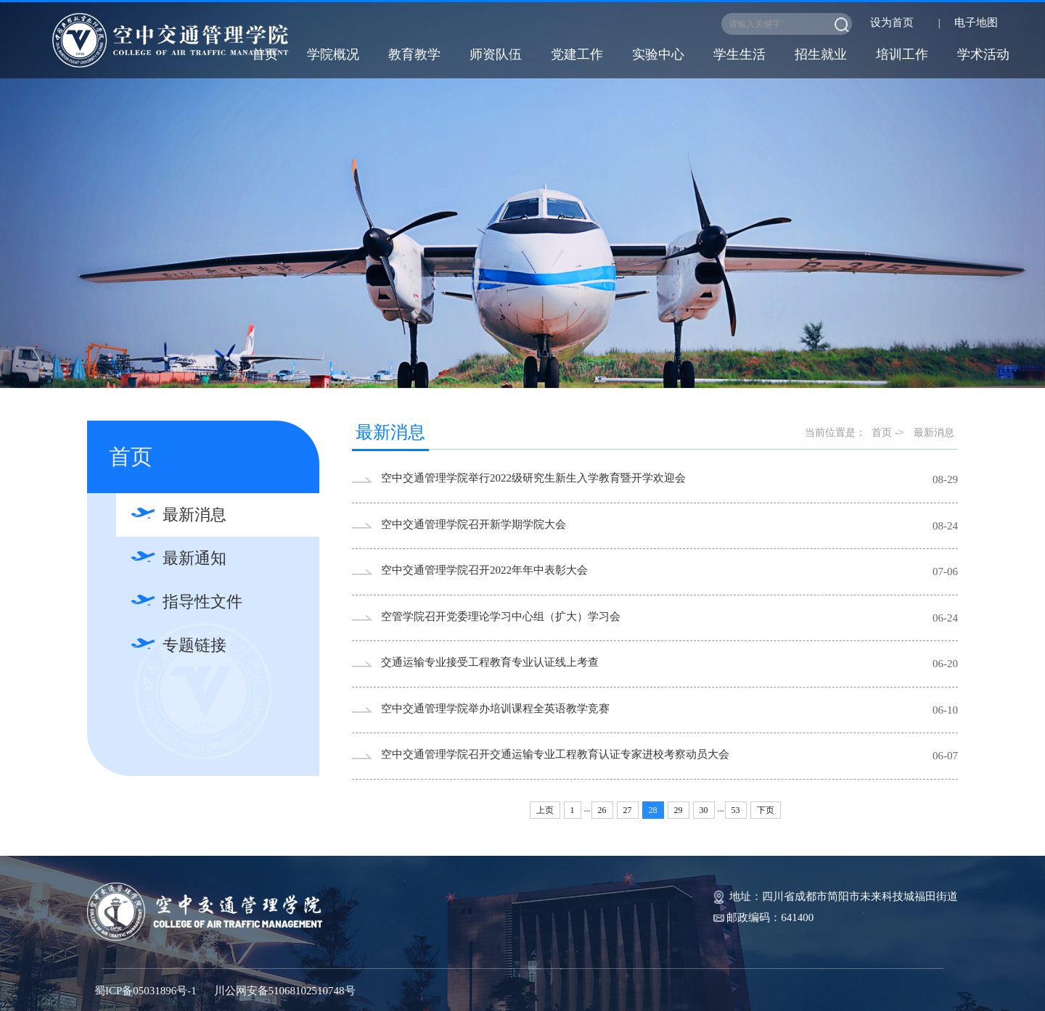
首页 (265, 54)
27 (627, 810)
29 (678, 810)
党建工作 (577, 54)
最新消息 (194, 515)
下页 (765, 810)
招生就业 (821, 54)
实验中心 (658, 54)
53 (736, 810)
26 (602, 810)
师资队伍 (496, 54)
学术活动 (983, 54)
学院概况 (333, 54)
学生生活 (739, 54)
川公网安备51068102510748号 (285, 990)
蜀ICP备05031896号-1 (145, 990)
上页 (545, 810)
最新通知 (194, 558)
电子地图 (976, 22)
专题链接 (194, 645)
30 (704, 810)
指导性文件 (202, 602)
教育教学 (414, 54)
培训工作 (902, 54)
